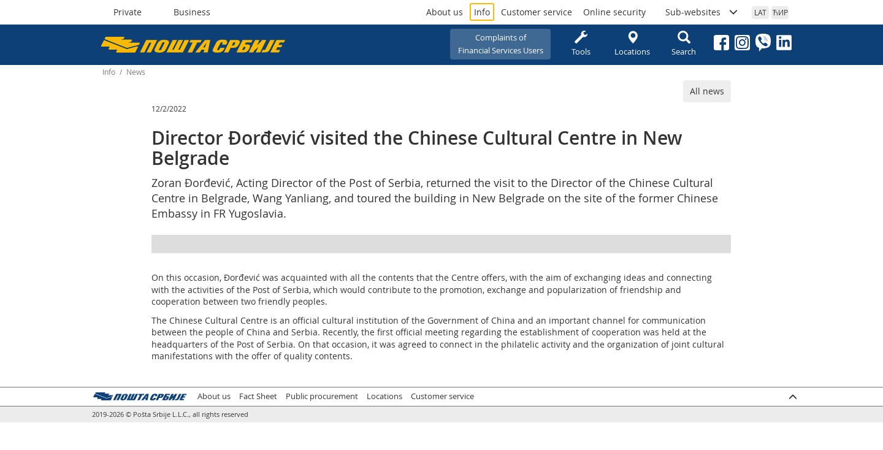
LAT (760, 12)
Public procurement (322, 396)
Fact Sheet (258, 396)
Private (127, 12)
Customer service (536, 12)
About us (444, 12)
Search (684, 44)
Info (482, 12)
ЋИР (780, 12)
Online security (614, 12)
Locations (632, 44)
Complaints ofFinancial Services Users (500, 44)
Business (192, 12)
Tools (581, 44)
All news (707, 91)
